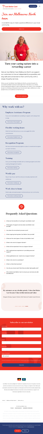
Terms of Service (34, 360)
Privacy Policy (26, 360)
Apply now (21, 29)
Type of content (6, 353)
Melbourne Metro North (11, 400)
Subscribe (21, 365)
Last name (4, 333)
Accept (18, 430)
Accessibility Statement (28, 407)
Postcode (4, 346)
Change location (17, 8)
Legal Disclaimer (30, 426)
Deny (25, 430)
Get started (33, 6)
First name (4, 326)
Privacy (12, 407)
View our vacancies (21, 96)
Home (3, 400)
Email (3, 339)
